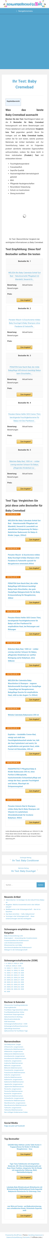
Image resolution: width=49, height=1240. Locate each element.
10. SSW (7, 968)
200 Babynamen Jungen (12, 1044)
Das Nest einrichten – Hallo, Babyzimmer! (20, 914)
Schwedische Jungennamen (14, 1098)
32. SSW (14, 984)
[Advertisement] (24, 44)
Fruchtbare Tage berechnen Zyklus (16, 1010)
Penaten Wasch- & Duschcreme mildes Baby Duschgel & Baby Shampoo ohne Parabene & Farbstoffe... (24, 323)
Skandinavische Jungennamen (14, 1103)
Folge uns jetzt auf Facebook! (14, 1126)
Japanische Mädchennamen (14, 1086)
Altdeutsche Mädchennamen (14, 1054)
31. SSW (7, 984)
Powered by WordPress (13, 1235)
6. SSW (20, 963)
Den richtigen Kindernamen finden (16, 1112)
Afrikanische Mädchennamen (14, 1049)
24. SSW (21, 977)
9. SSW (18, 966)
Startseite (26, 1237)
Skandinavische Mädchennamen (15, 1105)
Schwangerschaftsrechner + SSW (15, 1024)
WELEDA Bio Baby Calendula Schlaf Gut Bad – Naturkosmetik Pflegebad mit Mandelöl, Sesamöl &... (24, 276)
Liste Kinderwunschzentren (13, 943)
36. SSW (21, 987)
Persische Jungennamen (12, 1089)
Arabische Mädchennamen (13, 1063)
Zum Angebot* (25, 300)
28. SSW (7, 982)
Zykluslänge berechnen (12, 1028)
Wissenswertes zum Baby (13, 945)
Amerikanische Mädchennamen (15, 1058)
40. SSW (7, 991)
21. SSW (21, 975)
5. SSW (14, 963)
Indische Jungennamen (12, 1075)
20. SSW (14, 975)
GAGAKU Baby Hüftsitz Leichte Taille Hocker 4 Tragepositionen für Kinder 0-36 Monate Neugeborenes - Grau (24, 1147)
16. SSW (7, 973)
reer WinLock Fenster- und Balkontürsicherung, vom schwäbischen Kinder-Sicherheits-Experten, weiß (24, 1208)
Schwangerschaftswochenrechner (16, 1026)
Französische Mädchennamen (14, 1072)
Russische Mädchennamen (13, 1096)
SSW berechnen (9, 1021)
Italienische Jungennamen (13, 1079)
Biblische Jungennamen (12, 1065)
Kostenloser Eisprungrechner (14, 1014)
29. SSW (14, 982)
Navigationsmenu (24, 11)
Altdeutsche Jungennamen (13, 1051)
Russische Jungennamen (13, 1093)
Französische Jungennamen (14, 1070)
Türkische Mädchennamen (13, 1110)
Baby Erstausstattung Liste (13, 936)
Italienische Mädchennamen (14, 1082)
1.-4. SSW (7, 963)
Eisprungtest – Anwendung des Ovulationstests (20, 938)
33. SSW (21, 984)
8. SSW (12, 966)
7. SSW (6, 966)
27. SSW (21, 980)
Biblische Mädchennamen (13, 1068)
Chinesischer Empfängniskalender (16, 1005)
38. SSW (14, 989)
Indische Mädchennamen (13, 1077)
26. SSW (14, 980)
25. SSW (7, 980)
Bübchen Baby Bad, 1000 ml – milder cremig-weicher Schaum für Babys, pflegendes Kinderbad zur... (24, 464)
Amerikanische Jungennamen (14, 1056)
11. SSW (14, 968)
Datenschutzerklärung (14, 1237)
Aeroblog (31, 1235)
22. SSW (7, 977)
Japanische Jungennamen (13, 1084)
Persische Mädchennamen (13, 1091)
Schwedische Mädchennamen (14, 1100)
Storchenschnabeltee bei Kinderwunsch (18, 947)
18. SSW (21, 973)
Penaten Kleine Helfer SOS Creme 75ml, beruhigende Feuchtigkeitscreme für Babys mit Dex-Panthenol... (24, 417)
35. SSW (14, 987)
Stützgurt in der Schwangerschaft (15, 950)
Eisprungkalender (10, 1007)
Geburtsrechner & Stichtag (13, 1017)
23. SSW (14, 977)
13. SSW (7, 970)
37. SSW (7, 989)
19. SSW (7, 975)
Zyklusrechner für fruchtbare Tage (16, 1031)
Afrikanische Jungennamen (13, 1047)
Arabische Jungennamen (12, 1061)
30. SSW (21, 982)
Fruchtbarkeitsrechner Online (14, 1012)
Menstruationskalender (12, 1019)
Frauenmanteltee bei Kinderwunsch (16, 940)
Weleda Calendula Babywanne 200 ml (23, 715)
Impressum (39, 1235)
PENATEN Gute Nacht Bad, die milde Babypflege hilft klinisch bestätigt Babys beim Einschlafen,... (24, 370)
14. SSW (14, 970)
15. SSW (21, 970)
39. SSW (21, 989)
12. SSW (21, 968)
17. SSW (14, 973)
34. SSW (7, 987)
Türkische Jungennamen (12, 1108)
